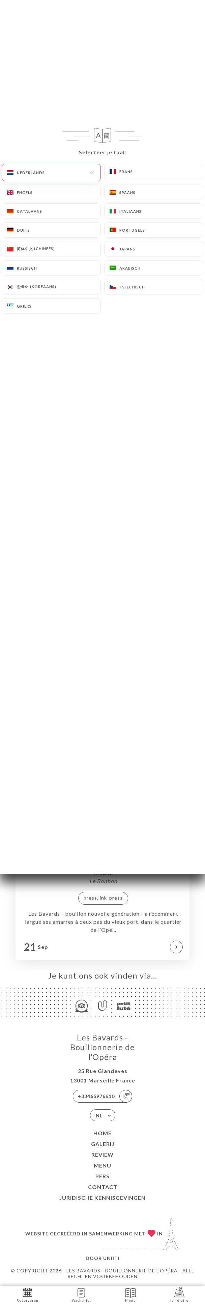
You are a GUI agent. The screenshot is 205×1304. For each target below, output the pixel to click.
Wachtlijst (81, 1294)
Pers (102, 1176)
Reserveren (27, 1294)
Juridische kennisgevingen (102, 1197)
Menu (102, 1165)
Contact (102, 1187)
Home (102, 1133)
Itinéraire (179, 1294)
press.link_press (103, 898)
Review (102, 1154)
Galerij (102, 1144)
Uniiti (111, 1258)
